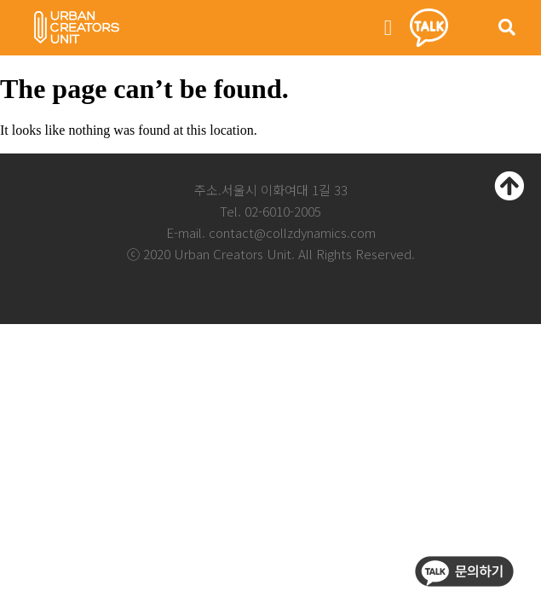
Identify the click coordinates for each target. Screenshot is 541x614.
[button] (388, 28)
